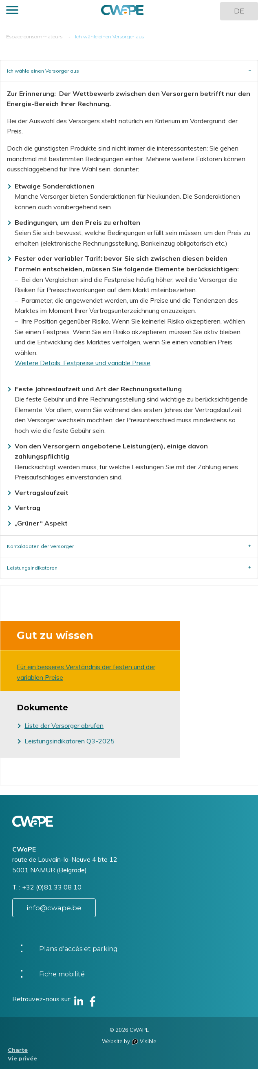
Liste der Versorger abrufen (64, 725)
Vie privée (22, 1059)
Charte (18, 1050)
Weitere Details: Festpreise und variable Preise (82, 363)
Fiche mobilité (62, 974)
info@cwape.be (54, 908)
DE (239, 11)
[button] (12, 11)
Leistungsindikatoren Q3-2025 (69, 741)
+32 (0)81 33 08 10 (52, 887)
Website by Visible (129, 1041)
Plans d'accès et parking (78, 949)
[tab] (129, 71)
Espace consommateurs (34, 36)
